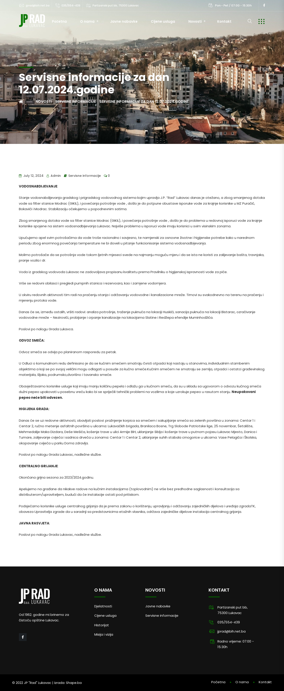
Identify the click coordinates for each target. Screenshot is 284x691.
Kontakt (224, 21)
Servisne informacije (84, 175)
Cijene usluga (163, 21)
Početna (59, 21)
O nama (87, 21)
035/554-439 (70, 5)
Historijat (101, 625)
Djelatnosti (103, 606)
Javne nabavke (124, 21)
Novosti (195, 21)
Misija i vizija (103, 634)
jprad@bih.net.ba (37, 5)
